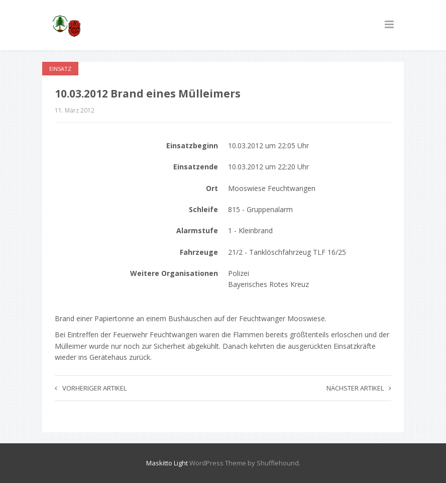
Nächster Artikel (358, 388)
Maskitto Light (167, 462)
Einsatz (60, 68)
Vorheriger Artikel (91, 388)
